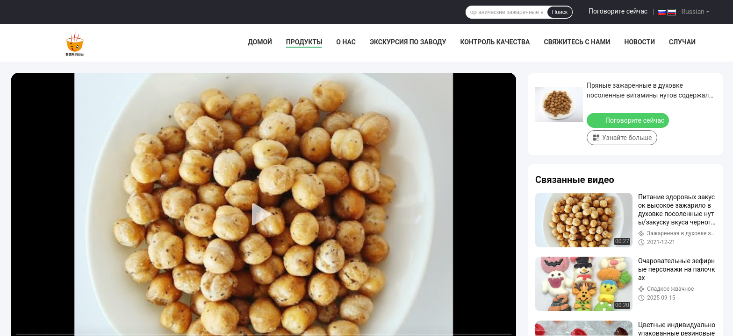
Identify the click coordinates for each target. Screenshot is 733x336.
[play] (263, 214)
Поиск (560, 12)
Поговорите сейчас (618, 11)
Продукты (304, 42)
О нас (346, 42)
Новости (640, 42)
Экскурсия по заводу (408, 42)
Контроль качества (495, 42)
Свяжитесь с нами (577, 42)
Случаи (682, 42)
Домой (260, 42)
